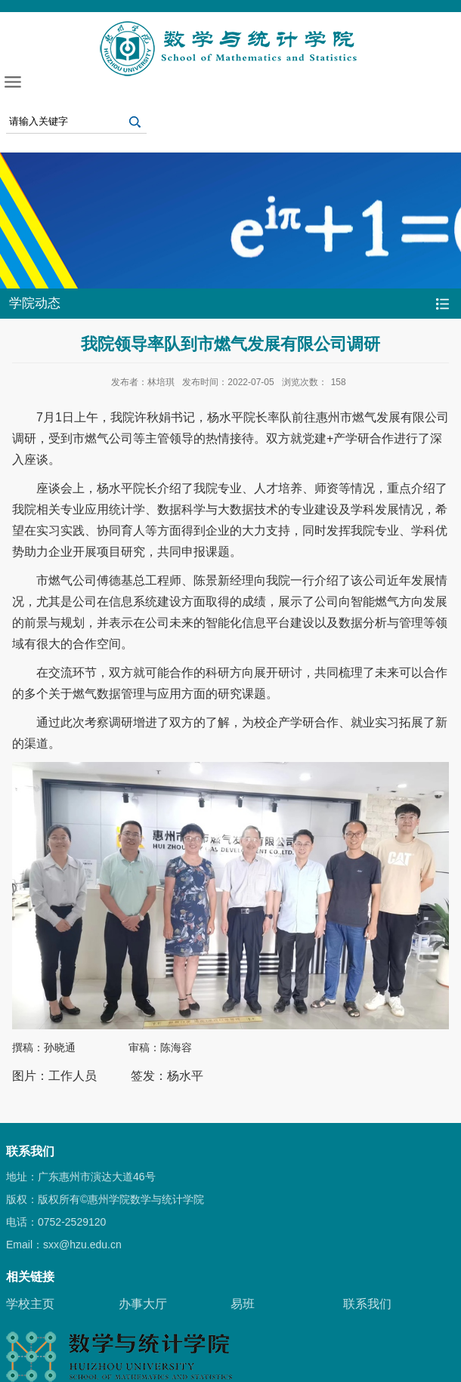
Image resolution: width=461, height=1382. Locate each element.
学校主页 (30, 1303)
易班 (242, 1303)
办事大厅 (143, 1303)
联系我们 (367, 1303)
